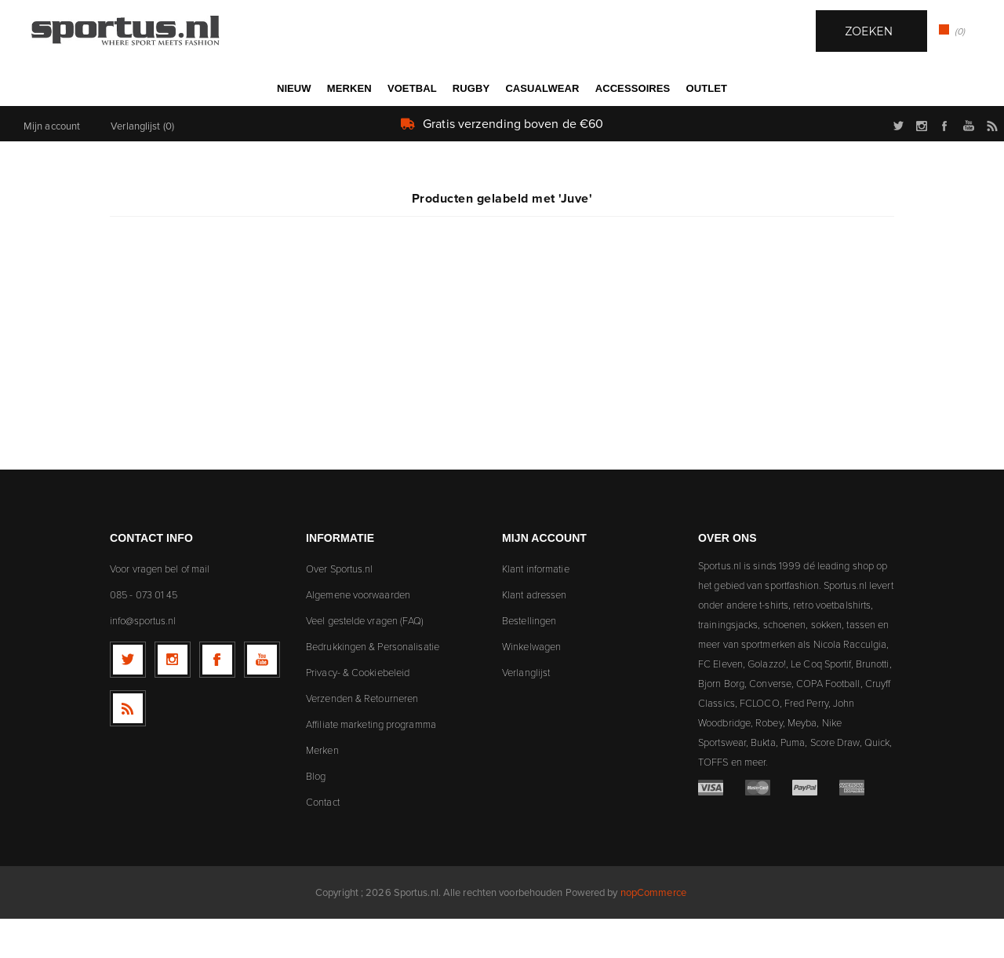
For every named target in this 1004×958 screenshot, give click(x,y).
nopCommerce (653, 931)
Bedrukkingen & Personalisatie (372, 685)
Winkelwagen (531, 685)
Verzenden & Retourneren (362, 737)
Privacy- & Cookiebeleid (357, 711)
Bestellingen (529, 660)
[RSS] (128, 747)
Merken (322, 789)
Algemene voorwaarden (358, 634)
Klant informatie (535, 608)
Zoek (539, 126)
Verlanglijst (526, 711)
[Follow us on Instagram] (172, 699)
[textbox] (486, 127)
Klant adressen (534, 634)
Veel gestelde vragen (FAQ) (365, 660)
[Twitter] (128, 699)
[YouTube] (262, 699)
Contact (323, 841)
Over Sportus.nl (339, 608)
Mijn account (52, 165)
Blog (316, 815)
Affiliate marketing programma (371, 763)
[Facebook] (217, 699)
